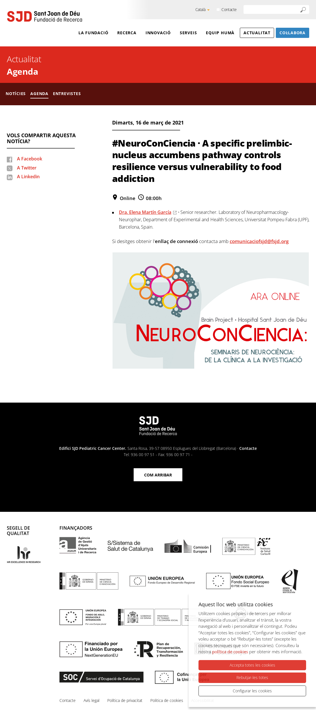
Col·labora (292, 32)
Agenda (22, 71)
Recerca (126, 32)
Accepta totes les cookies (252, 665)
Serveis (188, 32)
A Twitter (27, 168)
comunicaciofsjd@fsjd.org (259, 241)
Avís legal (91, 700)
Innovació (158, 32)
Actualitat (257, 32)
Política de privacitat (124, 700)
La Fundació (93, 32)
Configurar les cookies (252, 690)
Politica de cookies (166, 700)
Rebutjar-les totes (252, 677)
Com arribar (158, 475)
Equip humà (220, 32)
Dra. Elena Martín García (145, 212)
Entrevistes (67, 93)
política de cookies (230, 652)
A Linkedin (28, 176)
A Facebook (29, 159)
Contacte (229, 9)
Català (200, 9)
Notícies (16, 93)
